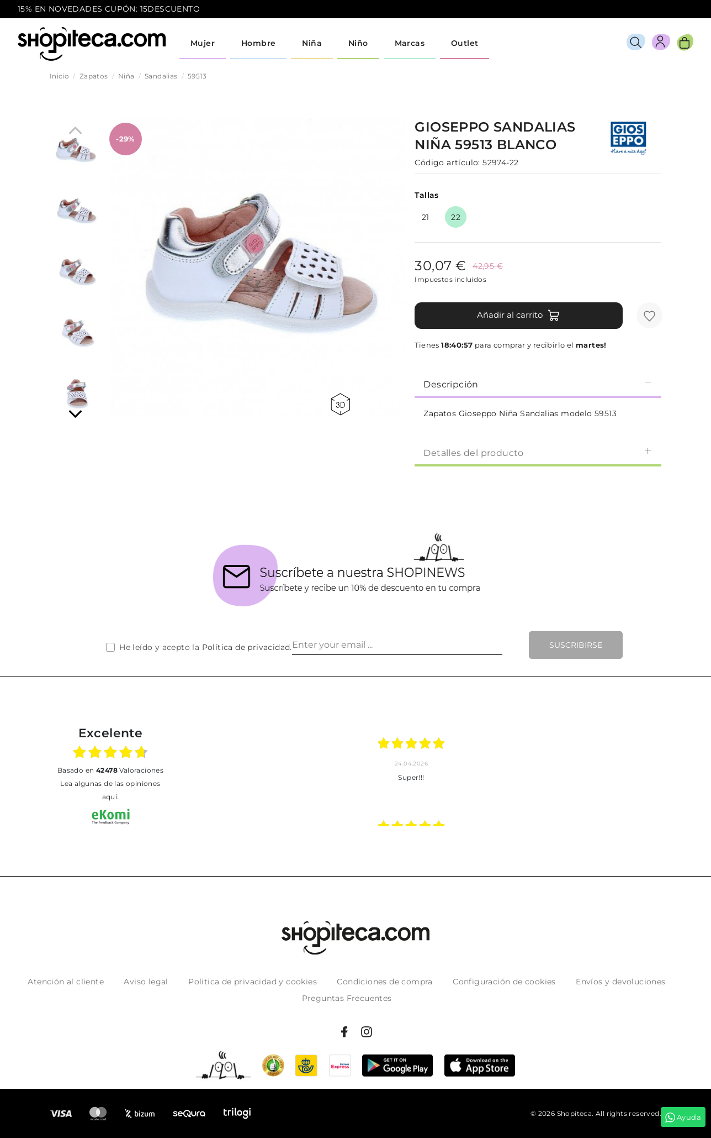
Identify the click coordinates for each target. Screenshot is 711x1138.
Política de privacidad (246, 647)
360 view (340, 404)
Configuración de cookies (504, 982)
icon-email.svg (672, 9)
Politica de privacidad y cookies (252, 982)
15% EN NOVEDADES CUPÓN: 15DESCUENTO (109, 9)
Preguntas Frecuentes (347, 998)
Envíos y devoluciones (620, 982)
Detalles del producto (537, 452)
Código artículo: (447, 162)
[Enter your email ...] (397, 645)
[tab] (538, 383)
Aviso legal (146, 982)
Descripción (537, 384)
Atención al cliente (66, 982)
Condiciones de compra (384, 982)
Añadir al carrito (518, 315)
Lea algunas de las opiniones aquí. (110, 790)
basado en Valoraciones (110, 770)
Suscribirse (575, 645)
